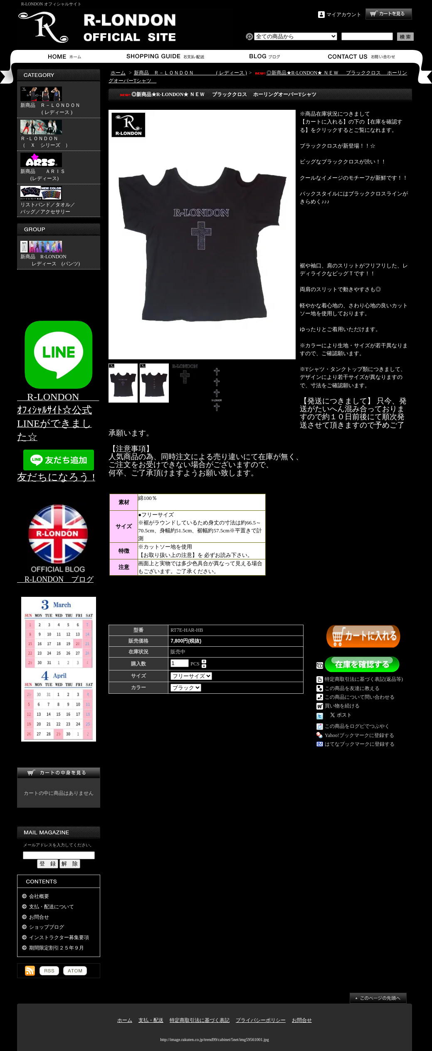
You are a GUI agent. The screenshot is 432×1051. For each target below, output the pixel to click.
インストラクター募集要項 (59, 937)
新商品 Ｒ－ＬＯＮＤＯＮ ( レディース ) (50, 101)
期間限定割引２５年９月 (56, 948)
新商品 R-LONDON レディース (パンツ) (50, 254)
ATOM (75, 970)
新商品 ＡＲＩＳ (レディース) (42, 167)
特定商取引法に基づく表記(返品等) (364, 679)
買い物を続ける (342, 706)
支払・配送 (150, 1020)
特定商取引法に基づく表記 (200, 1020)
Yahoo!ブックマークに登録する (359, 735)
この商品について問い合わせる (360, 697)
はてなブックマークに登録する (360, 744)
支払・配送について (165, 56)
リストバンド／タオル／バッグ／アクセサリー (47, 200)
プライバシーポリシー (261, 1020)
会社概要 (39, 896)
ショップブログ (263, 56)
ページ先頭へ (378, 998)
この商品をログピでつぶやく (357, 726)
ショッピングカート (388, 14)
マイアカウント (343, 14)
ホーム (66, 56)
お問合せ (362, 56)
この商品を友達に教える (352, 688)
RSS (49, 970)
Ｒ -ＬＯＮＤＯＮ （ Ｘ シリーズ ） (60, 134)
